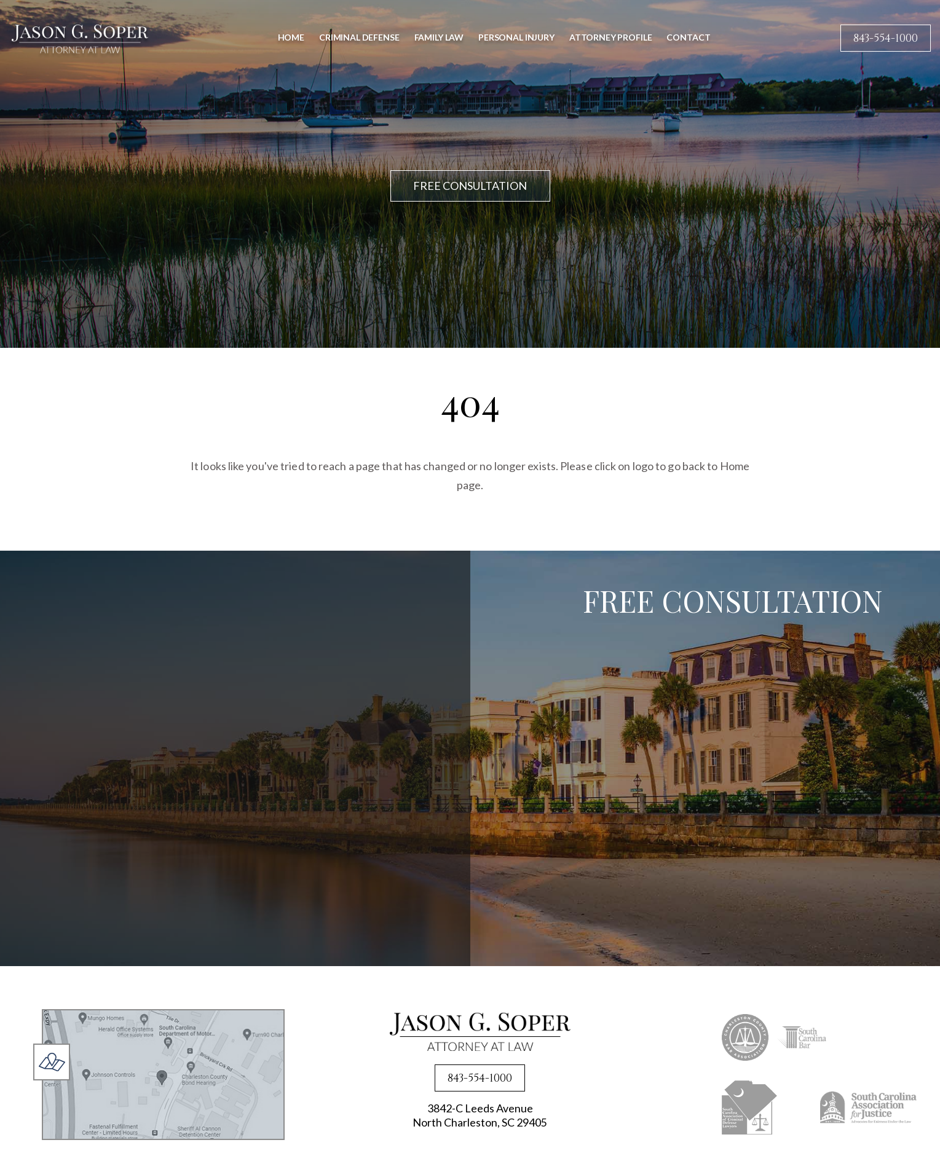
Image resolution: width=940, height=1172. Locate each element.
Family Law (439, 37)
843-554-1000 (885, 38)
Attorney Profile (610, 37)
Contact (688, 37)
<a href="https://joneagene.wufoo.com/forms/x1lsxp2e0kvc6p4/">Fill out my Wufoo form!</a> (735, 795)
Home (291, 37)
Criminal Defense (359, 37)
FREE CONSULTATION (470, 185)
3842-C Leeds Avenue (480, 1116)
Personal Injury (516, 37)
